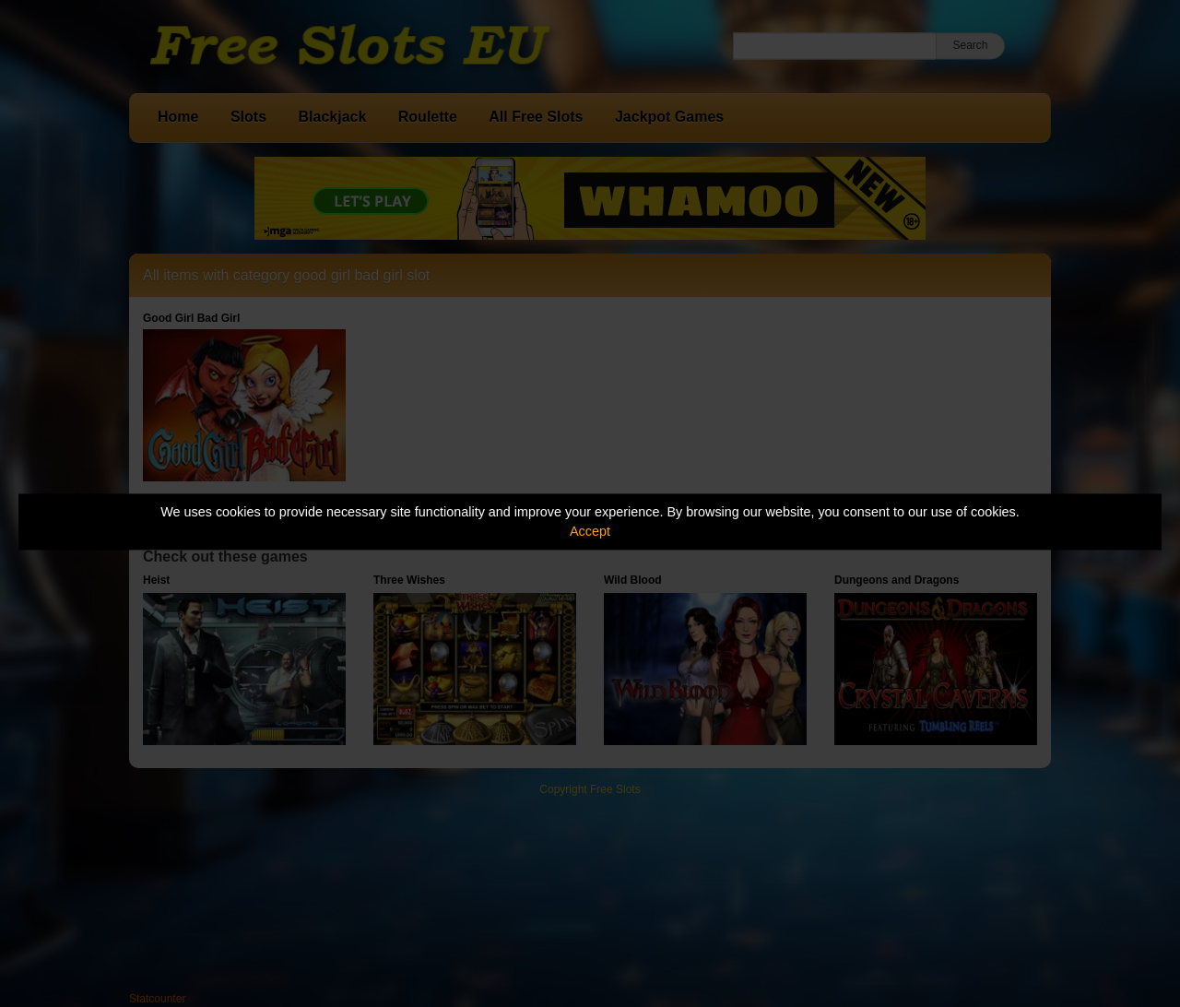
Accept (590, 531)
